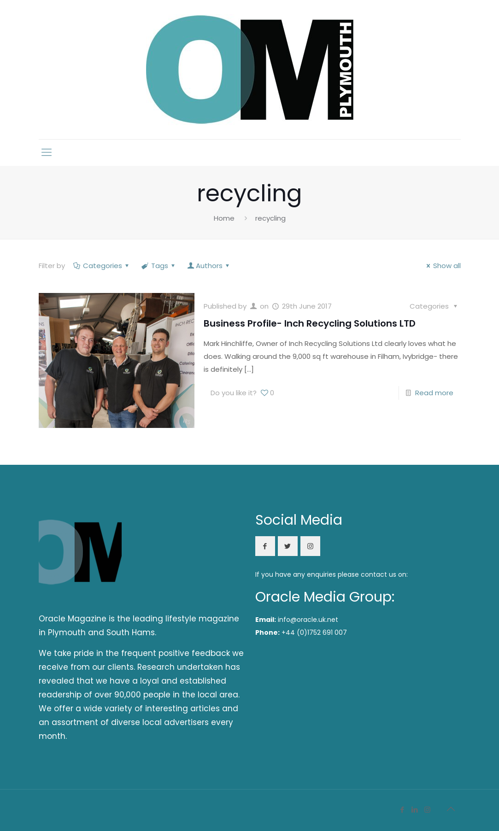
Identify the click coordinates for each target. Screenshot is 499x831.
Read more (434, 393)
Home (224, 218)
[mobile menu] (46, 152)
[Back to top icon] (451, 809)
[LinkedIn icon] (415, 809)
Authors (209, 265)
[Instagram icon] (427, 809)
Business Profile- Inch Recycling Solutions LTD (310, 323)
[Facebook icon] (402, 809)
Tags (159, 265)
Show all (442, 265)
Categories (102, 265)
